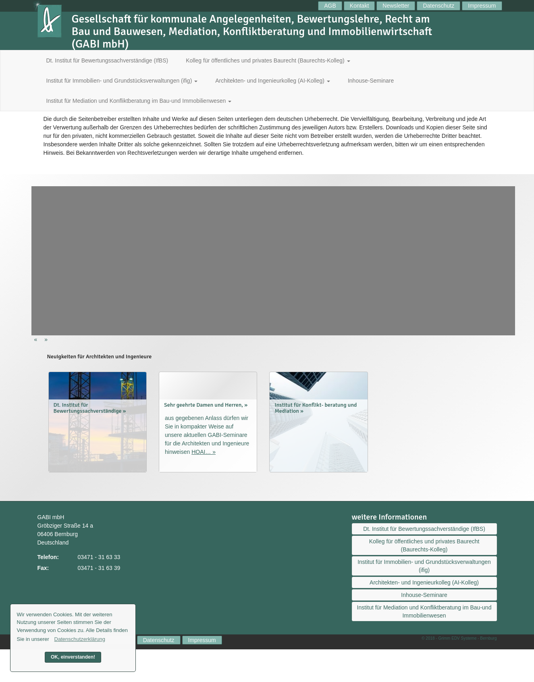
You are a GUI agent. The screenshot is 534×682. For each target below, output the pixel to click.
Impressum (482, 5)
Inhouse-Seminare (371, 80)
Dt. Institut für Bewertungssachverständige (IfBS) (107, 60)
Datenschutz (438, 5)
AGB (330, 5)
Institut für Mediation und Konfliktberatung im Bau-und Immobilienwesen (139, 101)
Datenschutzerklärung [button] (79, 639)
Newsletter (395, 5)
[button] (36, 339)
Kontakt (359, 5)
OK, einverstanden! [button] (73, 657)
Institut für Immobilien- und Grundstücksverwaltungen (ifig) (122, 80)
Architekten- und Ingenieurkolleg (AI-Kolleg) (272, 80)
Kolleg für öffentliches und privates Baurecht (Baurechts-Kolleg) (268, 60)
